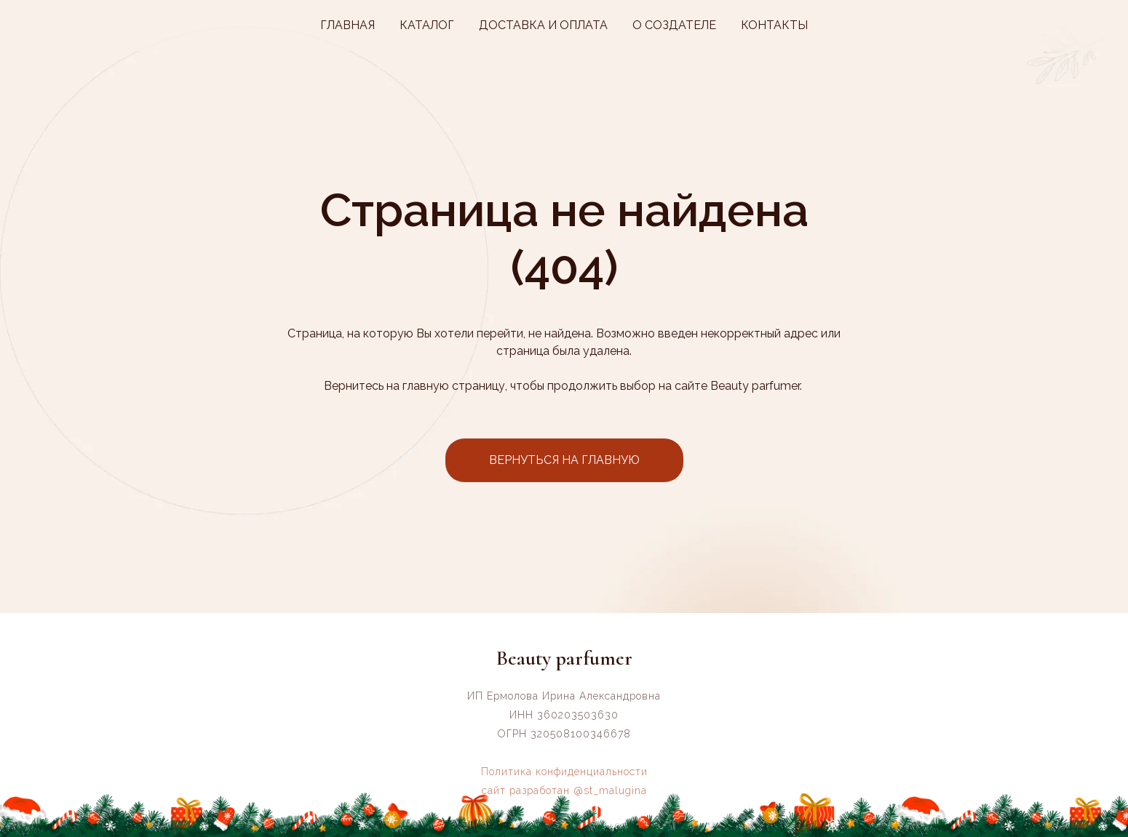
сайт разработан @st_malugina (564, 790)
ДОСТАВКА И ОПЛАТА (543, 25)
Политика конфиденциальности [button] (564, 771)
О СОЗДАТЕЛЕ (674, 25)
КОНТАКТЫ (774, 25)
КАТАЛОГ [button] (427, 25)
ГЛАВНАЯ (347, 25)
